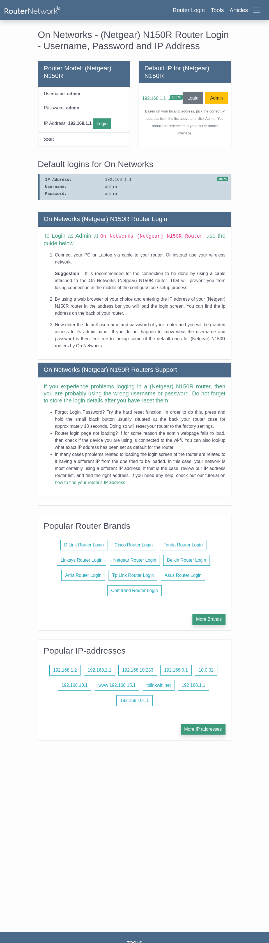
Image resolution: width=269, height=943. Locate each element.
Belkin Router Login (186, 560)
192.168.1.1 (154, 98)
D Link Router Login (84, 545)
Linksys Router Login (81, 560)
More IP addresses (203, 729)
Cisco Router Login (133, 545)
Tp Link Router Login (133, 575)
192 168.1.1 (193, 685)
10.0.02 (206, 670)
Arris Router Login (83, 575)
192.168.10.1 (74, 685)
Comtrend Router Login (134, 590)
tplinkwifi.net (158, 685)
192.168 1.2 (65, 670)
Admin (216, 98)
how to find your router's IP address (90, 482)
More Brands (209, 619)
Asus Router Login (183, 575)
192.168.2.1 (99, 670)
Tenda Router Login (183, 545)
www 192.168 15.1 (117, 685)
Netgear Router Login (134, 560)
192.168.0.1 (176, 670)
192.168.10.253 (137, 670)
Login (101, 123)
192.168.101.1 (134, 700)
